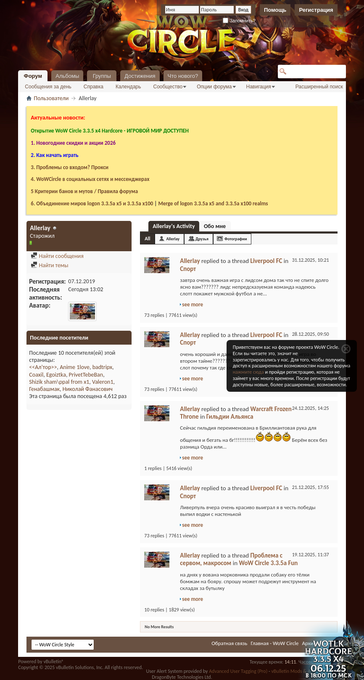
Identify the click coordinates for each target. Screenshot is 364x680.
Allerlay (172, 239)
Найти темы (49, 265)
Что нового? (183, 76)
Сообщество (167, 87)
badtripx (102, 367)
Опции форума (214, 87)
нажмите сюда (248, 372)
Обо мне (215, 226)
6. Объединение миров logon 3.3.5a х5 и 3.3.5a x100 (92, 203)
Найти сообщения (57, 256)
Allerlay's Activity (174, 226)
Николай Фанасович (88, 389)
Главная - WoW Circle (274, 643)
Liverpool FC (266, 261)
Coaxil (36, 374)
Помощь (275, 10)
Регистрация (316, 10)
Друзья (201, 239)
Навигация (258, 87)
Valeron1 (102, 381)
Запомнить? (239, 20)
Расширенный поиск (319, 87)
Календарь (128, 87)
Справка (93, 87)
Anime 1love (75, 367)
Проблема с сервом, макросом (231, 559)
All (147, 239)
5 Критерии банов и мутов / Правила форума (84, 191)
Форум (33, 76)
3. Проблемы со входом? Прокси (69, 167)
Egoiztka (56, 374)
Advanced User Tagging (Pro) (238, 671)
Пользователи (51, 98)
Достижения (139, 76)
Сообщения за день (48, 87)
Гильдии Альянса (229, 416)
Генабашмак (44, 389)
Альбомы (67, 76)
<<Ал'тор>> (43, 367)
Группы (102, 76)
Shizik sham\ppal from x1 (59, 381)
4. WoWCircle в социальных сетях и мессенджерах (90, 179)
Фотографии (235, 239)
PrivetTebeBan (86, 374)
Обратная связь (229, 643)
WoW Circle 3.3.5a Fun (268, 563)
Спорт (188, 269)
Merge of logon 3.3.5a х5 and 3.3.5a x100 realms (213, 203)
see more (192, 304)
